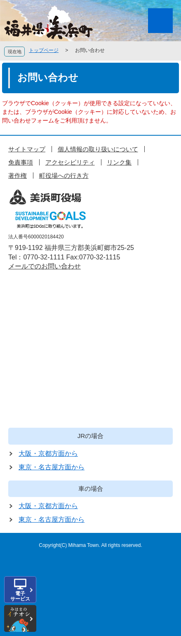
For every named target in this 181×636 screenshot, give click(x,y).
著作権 (17, 175)
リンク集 (119, 162)
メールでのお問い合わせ (44, 266)
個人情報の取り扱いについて (98, 149)
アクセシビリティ (70, 162)
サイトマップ (26, 149)
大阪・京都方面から (48, 453)
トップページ (44, 50)
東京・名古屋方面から (52, 467)
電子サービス (20, 596)
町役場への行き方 (64, 175)
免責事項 (20, 162)
